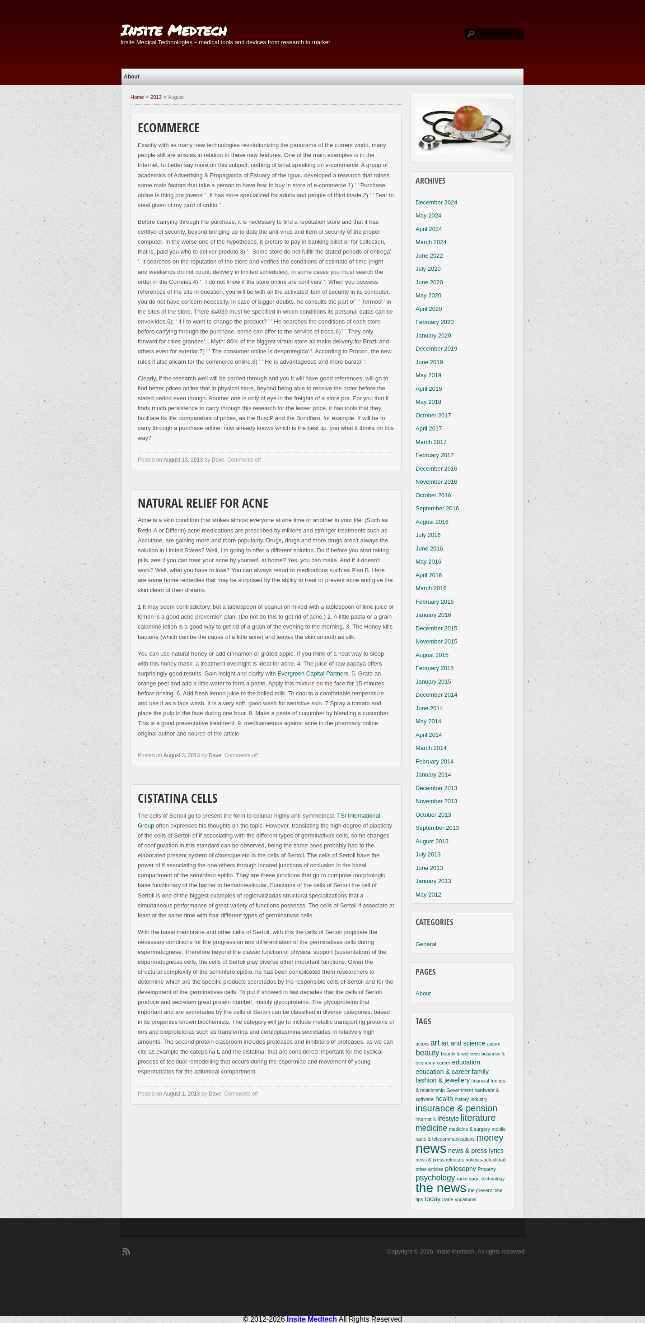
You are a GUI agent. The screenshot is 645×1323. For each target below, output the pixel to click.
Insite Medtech (174, 29)
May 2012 (428, 894)
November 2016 (437, 481)
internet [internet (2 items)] (424, 1119)
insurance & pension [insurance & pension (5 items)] (456, 1108)
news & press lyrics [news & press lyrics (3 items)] (476, 1150)
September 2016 (437, 508)
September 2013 (437, 827)
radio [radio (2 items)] (462, 1178)
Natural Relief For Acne (203, 504)
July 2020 (428, 268)
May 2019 (428, 375)
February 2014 (435, 761)
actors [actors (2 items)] (422, 1043)
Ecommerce (169, 129)
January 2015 (433, 681)
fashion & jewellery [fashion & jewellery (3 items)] (443, 1080)
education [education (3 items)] (466, 1062)
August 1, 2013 (182, 1094)
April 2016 (429, 575)
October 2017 (433, 415)
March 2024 (431, 242)
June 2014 (429, 708)
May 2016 (428, 561)
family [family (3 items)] (480, 1071)
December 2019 (437, 348)
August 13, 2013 (183, 460)
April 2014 (429, 734)
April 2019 (429, 388)
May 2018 (428, 401)
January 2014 (433, 774)
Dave (217, 460)
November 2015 (437, 641)
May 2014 (428, 721)
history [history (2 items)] (462, 1099)
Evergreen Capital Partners (312, 673)
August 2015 (432, 655)
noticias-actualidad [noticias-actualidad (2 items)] (485, 1159)
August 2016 (432, 521)
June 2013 (429, 868)
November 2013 (437, 801)
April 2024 (429, 229)
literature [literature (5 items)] (478, 1118)
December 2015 (437, 628)
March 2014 (431, 748)
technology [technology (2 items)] (493, 1178)
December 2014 (437, 694)
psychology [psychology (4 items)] (435, 1177)
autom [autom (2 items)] (493, 1043)
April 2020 (429, 308)
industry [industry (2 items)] (479, 1099)
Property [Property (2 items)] (487, 1169)
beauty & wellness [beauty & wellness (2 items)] (460, 1053)
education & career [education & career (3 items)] (443, 1071)
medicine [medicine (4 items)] (431, 1128)
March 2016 (431, 588)
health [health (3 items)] (444, 1098)
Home (137, 97)
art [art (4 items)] (434, 1042)
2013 (156, 97)
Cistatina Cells (178, 799)
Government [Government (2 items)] (459, 1090)
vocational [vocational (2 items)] (466, 1199)
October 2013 (433, 814)
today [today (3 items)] (432, 1199)
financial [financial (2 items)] (480, 1080)
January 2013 (433, 881)
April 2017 (429, 428)
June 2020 (429, 282)
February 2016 (435, 601)
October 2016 (433, 495)
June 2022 (429, 255)
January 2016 (433, 614)
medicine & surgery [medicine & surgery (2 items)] (469, 1129)
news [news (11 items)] (431, 1148)
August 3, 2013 (182, 755)
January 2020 (433, 335)
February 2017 (435, 455)
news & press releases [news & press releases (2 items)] (440, 1159)
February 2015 (435, 668)
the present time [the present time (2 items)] (485, 1190)
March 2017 (431, 442)
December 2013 (437, 788)
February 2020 (435, 322)
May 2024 (428, 215)
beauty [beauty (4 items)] (427, 1052)
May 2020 (428, 295)
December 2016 (437, 468)
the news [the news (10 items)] (441, 1188)
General (426, 944)
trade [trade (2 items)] (447, 1199)
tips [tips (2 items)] (419, 1199)
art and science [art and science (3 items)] (463, 1043)
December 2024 (437, 202)
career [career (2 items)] (443, 1062)
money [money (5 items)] (490, 1138)
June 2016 (429, 548)
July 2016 (428, 535)
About (132, 77)
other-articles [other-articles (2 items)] (430, 1169)
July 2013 (428, 854)
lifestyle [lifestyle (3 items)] (448, 1118)
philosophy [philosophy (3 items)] (460, 1168)
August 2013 (432, 841)
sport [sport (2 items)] (474, 1178)
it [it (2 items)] (434, 1119)
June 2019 (429, 362)
